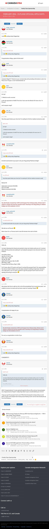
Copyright (23, 526)
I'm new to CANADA (5, 486)
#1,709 (45, 346)
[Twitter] (10, 504)
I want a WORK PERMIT (6, 474)
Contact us (3, 459)
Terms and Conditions (12, 459)
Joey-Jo (7, 423)
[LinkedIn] (8, 504)
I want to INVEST (5, 480)
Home (30, 459)
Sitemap (3, 526)
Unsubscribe (9, 526)
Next (19, 23)
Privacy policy (21, 459)
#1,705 (45, 243)
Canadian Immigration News (31, 480)
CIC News (27, 474)
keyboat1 (8, 416)
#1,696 (45, 33)
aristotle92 (8, 437)
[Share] (42, 34)
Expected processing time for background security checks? (20, 422)
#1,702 (45, 172)
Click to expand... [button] (24, 385)
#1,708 (45, 322)
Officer (6, 16)
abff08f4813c (13, 445)
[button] (3, 3)
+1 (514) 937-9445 (5, 510)
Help (27, 459)
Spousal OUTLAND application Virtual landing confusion (20, 443)
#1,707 (45, 299)
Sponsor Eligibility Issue (12, 429)
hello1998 (13, 418)
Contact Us (28, 526)
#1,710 (45, 369)
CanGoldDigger (13, 438)
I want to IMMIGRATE (6, 471)
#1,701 (45, 150)
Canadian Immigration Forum (32, 477)
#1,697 (45, 47)
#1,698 (45, 69)
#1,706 (45, 284)
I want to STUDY (5, 477)
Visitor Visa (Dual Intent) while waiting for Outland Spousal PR (21, 436)
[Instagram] (5, 504)
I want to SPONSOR (6, 483)
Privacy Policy (16, 526)
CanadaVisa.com (29, 471)
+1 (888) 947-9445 (5, 516)
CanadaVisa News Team (30, 483)
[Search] (46, 3)
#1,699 (45, 92)
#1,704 (45, 217)
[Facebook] (2, 504)
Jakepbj (7, 430)
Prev (7, 23)
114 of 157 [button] (13, 23)
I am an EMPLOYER (5, 489)
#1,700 (45, 116)
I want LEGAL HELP (5, 492)
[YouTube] (13, 504)
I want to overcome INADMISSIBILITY (10, 495)
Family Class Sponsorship (23, 416)
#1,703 (45, 200)
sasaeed (8, 444)
